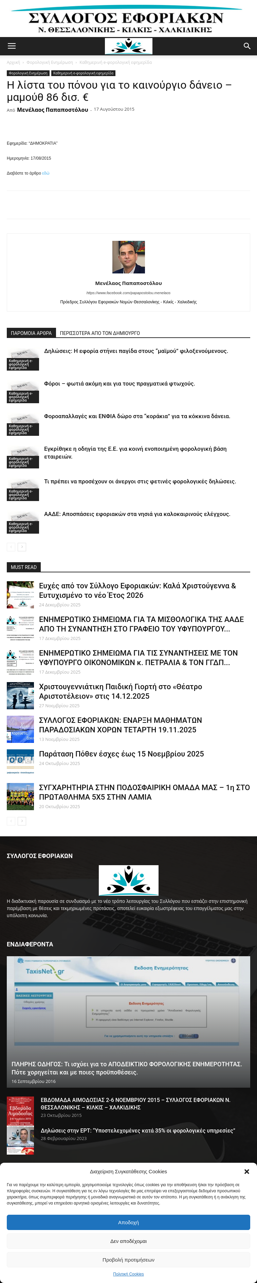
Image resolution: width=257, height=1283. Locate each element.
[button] (246, 1171)
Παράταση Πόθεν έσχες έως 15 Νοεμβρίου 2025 (121, 754)
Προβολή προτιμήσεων (128, 1260)
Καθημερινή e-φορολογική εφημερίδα (115, 62)
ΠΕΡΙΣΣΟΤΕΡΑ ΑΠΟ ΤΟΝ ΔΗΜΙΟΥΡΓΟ (100, 333)
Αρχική (13, 62)
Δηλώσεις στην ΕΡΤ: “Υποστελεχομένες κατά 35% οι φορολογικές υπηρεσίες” (138, 1130)
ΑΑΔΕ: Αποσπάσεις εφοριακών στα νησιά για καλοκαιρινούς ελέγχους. (137, 514)
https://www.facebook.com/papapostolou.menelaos (129, 293)
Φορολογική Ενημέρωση (49, 62)
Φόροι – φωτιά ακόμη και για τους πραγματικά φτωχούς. (119, 383)
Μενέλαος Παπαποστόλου (52, 109)
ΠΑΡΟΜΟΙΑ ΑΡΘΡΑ (31, 333)
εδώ (45, 173)
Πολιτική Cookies (128, 1274)
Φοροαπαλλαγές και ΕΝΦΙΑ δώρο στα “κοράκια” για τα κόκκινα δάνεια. (137, 416)
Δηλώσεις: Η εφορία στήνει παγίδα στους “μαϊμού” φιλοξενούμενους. (136, 351)
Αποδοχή (128, 1222)
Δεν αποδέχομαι (128, 1241)
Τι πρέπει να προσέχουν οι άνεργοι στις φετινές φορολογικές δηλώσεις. (140, 481)
